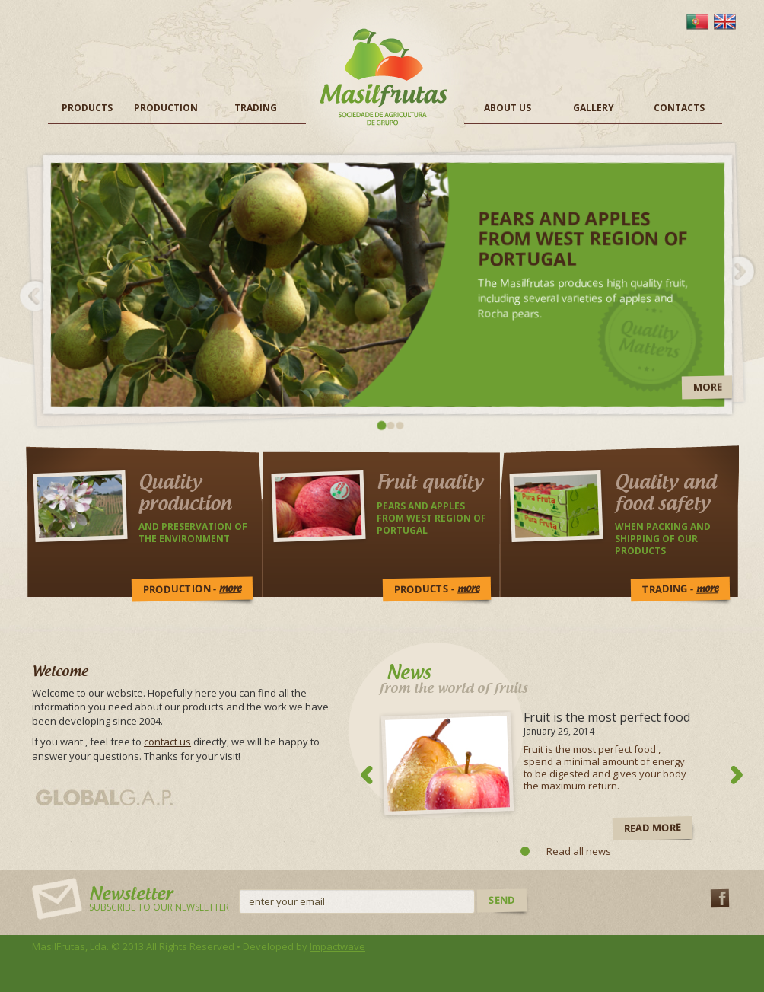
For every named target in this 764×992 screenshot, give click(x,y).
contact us (167, 741)
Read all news (578, 851)
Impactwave (337, 946)
